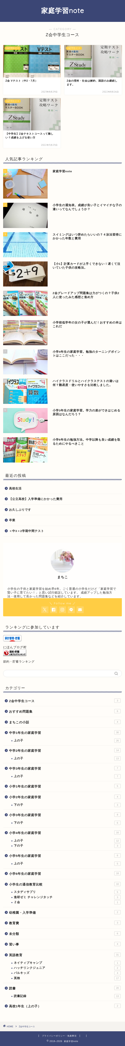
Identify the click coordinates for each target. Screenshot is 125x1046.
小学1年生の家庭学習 (65, 786)
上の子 (67, 740)
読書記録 (67, 996)
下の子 (67, 805)
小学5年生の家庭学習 (65, 855)
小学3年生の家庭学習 (65, 815)
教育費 (65, 923)
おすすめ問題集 (65, 711)
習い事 (65, 944)
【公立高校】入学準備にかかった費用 (35, 499)
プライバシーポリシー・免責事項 (59, 1036)
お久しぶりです (20, 509)
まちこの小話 (65, 722)
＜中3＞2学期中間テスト (26, 531)
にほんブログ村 (15, 647)
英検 (67, 978)
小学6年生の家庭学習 (65, 873)
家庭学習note (62, 10)
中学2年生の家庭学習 (65, 750)
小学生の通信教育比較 (65, 884)
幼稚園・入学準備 (65, 912)
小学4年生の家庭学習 (65, 832)
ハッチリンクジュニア (67, 968)
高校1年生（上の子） (65, 1006)
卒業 (12, 520)
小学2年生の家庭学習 (65, 797)
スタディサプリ (67, 892)
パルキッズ (67, 973)
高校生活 (15, 488)
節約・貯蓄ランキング (19, 661)
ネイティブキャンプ (67, 963)
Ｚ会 (67, 902)
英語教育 (65, 955)
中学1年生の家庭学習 (65, 732)
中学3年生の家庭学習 (65, 768)
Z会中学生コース (65, 701)
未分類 (65, 933)
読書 (65, 988)
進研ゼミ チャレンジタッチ (67, 897)
